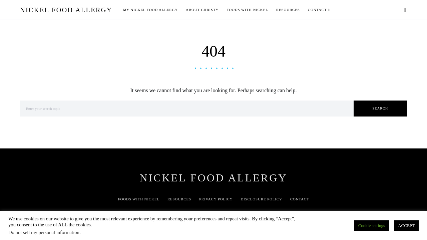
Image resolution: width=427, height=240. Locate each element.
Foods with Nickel (138, 199)
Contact (299, 199)
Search (380, 108)
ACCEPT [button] (406, 225)
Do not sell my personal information (43, 232)
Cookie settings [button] (371, 225)
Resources (179, 199)
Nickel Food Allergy (66, 10)
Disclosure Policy (261, 199)
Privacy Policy (216, 199)
